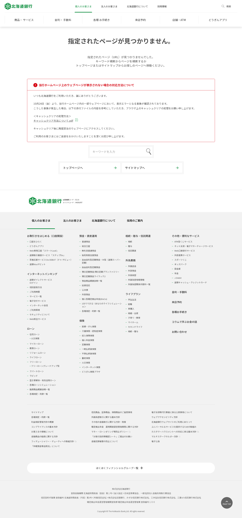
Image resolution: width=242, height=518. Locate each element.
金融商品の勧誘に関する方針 (44, 436)
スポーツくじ (180, 259)
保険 (81, 320)
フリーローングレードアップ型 (45, 365)
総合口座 (86, 246)
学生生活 (132, 299)
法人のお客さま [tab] (72, 220)
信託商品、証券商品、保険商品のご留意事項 (111, 412)
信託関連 (132, 250)
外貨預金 (86, 294)
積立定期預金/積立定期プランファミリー (100, 271)
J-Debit (177, 277)
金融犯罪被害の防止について (104, 441)
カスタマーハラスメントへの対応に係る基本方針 (175, 431)
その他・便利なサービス (185, 236)
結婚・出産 (133, 313)
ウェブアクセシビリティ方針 (165, 417)
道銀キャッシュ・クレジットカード (190, 282)
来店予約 (177, 302)
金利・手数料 (179, 292)
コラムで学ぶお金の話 (184, 321)
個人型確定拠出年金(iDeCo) (94, 298)
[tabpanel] (121, 313)
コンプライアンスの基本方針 (44, 426)
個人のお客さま (83, 6)
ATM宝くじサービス (183, 241)
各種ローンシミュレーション (43, 384)
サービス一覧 (36, 296)
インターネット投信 (39, 305)
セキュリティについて (40, 314)
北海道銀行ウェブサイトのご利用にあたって (172, 421)
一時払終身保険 (89, 349)
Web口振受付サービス (184, 250)
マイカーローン (37, 343)
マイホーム (133, 322)
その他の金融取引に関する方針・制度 (108, 421)
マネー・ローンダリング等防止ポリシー (110, 431)
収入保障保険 (88, 335)
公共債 (85, 289)
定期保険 (86, 344)
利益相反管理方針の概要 (42, 421)
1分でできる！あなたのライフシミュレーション (102, 305)
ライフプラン (133, 294)
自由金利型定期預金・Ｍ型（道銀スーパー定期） (101, 261)
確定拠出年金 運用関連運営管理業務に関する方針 (114, 426)
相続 (130, 241)
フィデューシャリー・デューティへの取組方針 (53, 441)
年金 (176, 273)
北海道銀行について (137, 6)
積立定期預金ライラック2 (93, 276)
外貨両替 (132, 275)
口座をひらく (36, 241)
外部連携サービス (182, 255)
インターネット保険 (91, 367)
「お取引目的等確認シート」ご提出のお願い (111, 436)
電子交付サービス (38, 300)
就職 (130, 304)
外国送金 (132, 266)
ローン (30, 328)
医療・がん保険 (89, 326)
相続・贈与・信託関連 (138, 236)
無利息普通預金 (89, 250)
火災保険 (35, 338)
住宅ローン (35, 334)
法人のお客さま (109, 6)
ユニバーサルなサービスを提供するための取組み (174, 426)
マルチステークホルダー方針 (166, 436)
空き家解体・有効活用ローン (43, 380)
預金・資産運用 (88, 236)
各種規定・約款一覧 (39, 393)
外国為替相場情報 (136, 279)
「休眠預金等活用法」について (45, 446)
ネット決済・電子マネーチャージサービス (193, 246)
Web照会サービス (38, 318)
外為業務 (131, 260)
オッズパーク (180, 264)
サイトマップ (37, 412)
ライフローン (36, 357)
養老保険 (86, 358)
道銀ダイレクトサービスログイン (41, 281)
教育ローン (35, 348)
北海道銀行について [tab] (104, 220)
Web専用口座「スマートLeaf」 (44, 250)
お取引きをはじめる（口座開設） (46, 236)
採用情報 (162, 6)
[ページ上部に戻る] (227, 503)
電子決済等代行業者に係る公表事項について (172, 412)
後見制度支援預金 (90, 255)
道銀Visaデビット (38, 264)
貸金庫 (177, 268)
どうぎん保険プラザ (91, 371)
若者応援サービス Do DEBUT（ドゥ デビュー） (51, 259)
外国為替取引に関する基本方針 (105, 417)
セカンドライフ (135, 326)
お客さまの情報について (42, 431)
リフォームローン (38, 352)
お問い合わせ (179, 331)
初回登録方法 (36, 287)
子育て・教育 (134, 317)
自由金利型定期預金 (91, 267)
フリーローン (36, 361)
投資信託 (86, 285)
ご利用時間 (35, 291)
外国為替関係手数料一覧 (139, 284)
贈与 (130, 246)
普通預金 (86, 241)
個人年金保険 (88, 340)
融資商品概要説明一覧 (40, 389)
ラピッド (34, 375)
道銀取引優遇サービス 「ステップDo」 (47, 255)
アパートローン (37, 371)
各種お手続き (179, 312)
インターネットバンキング (42, 274)
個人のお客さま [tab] (41, 220)
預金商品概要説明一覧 (92, 280)
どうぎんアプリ (37, 246)
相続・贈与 (133, 331)
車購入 (131, 308)
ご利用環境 (35, 309)
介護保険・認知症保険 (92, 331)
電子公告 (156, 441)
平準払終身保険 (89, 353)
